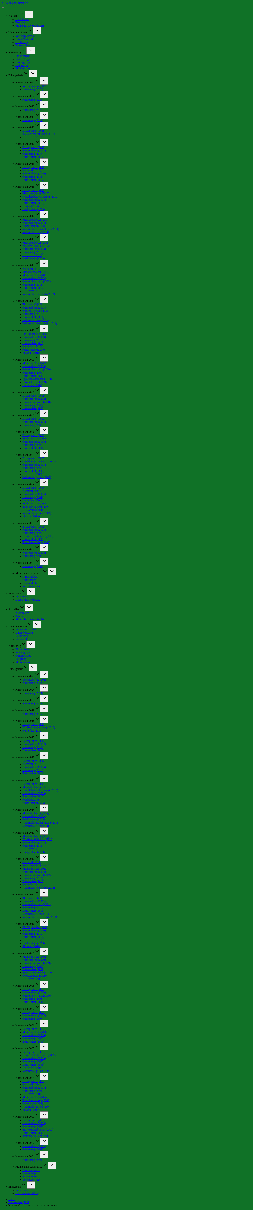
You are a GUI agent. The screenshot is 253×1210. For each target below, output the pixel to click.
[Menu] (2, 7)
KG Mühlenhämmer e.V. (15, 2)
